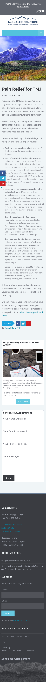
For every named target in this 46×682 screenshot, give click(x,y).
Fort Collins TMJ (16, 651)
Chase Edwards (16, 95)
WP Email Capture (19, 620)
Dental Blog (10, 328)
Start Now (23, 401)
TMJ (18, 328)
